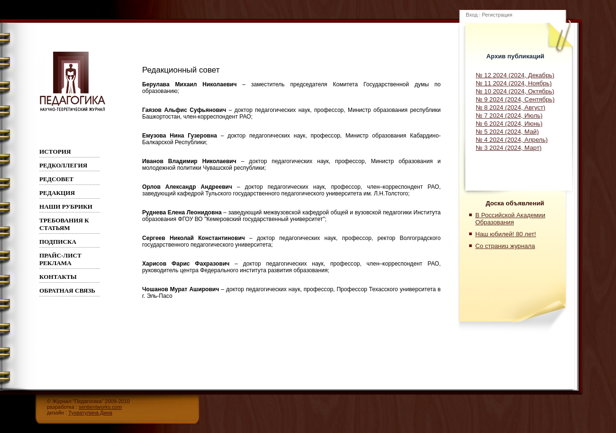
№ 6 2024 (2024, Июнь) (509, 123)
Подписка (57, 241)
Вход (472, 15)
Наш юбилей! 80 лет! (505, 234)
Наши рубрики (65, 206)
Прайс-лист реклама (60, 259)
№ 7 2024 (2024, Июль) (509, 115)
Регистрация (497, 15)
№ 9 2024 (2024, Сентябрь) (515, 99)
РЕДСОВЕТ (56, 179)
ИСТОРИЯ (55, 151)
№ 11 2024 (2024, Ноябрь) (514, 83)
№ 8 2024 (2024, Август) (510, 107)
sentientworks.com (100, 407)
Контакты (58, 276)
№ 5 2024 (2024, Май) (507, 131)
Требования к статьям (64, 224)
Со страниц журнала (505, 245)
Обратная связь (67, 290)
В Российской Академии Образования (510, 219)
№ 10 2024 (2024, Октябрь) (515, 91)
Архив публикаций (515, 56)
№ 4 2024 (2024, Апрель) (512, 139)
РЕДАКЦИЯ (57, 192)
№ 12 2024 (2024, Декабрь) (515, 75)
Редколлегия (63, 165)
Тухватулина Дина (90, 412)
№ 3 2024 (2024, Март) (509, 147)
